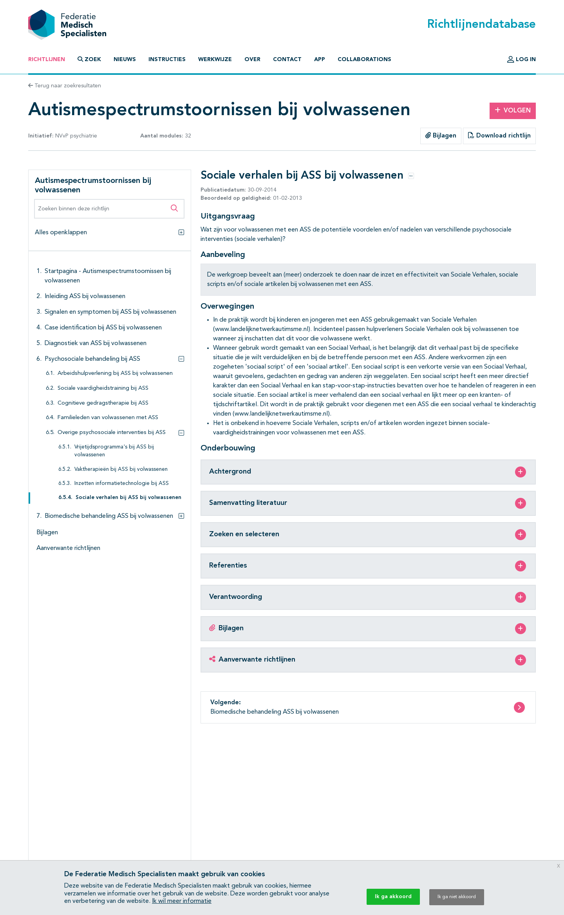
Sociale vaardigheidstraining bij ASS (103, 388)
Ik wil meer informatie (182, 901)
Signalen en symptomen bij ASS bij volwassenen (110, 312)
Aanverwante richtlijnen (68, 548)
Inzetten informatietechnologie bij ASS (121, 483)
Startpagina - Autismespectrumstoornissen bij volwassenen (108, 276)
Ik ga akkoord (393, 896)
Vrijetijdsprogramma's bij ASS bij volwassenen (114, 451)
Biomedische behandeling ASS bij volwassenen (109, 516)
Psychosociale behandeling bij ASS (92, 359)
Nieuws (125, 59)
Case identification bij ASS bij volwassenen (103, 328)
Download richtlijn (499, 135)
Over (252, 59)
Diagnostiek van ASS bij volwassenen (95, 343)
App (319, 59)
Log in (521, 59)
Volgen (513, 110)
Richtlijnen (46, 59)
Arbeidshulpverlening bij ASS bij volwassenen (115, 373)
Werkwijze (215, 59)
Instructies (167, 59)
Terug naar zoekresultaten (64, 86)
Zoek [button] (89, 59)
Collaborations (364, 59)
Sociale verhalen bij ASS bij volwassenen (128, 497)
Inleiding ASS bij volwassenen (85, 296)
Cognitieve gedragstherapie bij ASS (103, 403)
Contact (287, 59)
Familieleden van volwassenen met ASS (108, 418)
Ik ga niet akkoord (456, 897)
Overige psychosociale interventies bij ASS (112, 433)
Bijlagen (440, 135)
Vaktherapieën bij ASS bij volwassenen (121, 469)
